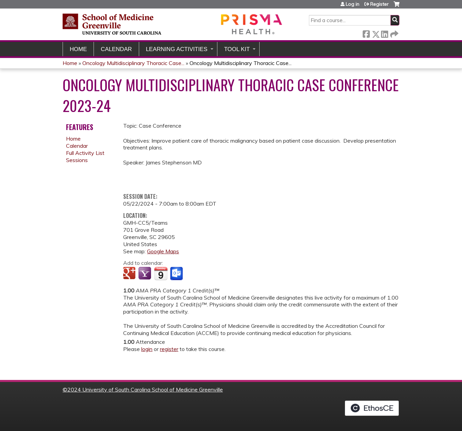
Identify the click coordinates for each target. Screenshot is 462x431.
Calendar (116, 49)
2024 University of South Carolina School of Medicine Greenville (145, 389)
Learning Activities (177, 49)
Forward (393, 33)
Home (78, 49)
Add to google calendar (130, 274)
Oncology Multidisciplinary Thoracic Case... (133, 63)
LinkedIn (384, 33)
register (169, 349)
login (146, 349)
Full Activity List (85, 152)
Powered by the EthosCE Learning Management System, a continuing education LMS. (371, 408)
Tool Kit (237, 49)
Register (379, 4)
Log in (352, 4)
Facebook (366, 33)
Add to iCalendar (161, 273)
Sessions (77, 160)
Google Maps (163, 251)
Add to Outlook (177, 274)
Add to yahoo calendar (145, 274)
